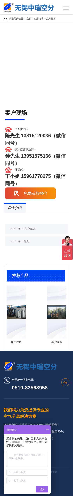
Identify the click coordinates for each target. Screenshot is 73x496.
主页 (29, 18)
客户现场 (50, 18)
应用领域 (39, 18)
